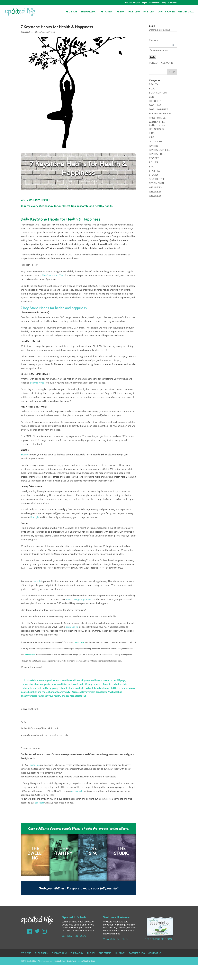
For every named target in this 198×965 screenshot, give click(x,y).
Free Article (157, 118)
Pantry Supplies (159, 150)
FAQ (164, 3)
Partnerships (154, 3)
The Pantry (105, 12)
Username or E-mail (159, 30)
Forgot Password (161, 63)
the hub (36, 581)
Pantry (153, 146)
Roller (153, 162)
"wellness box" (30, 654)
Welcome (26, 953)
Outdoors (155, 141)
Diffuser (155, 101)
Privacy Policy (59, 961)
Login (144, 3)
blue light (35, 517)
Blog (22, 32)
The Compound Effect (53, 275)
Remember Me (159, 50)
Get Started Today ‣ (75, 936)
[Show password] (173, 45)
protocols (35, 764)
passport (39, 802)
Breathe (24, 454)
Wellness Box (186, 12)
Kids (151, 133)
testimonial (157, 183)
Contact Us (172, 3)
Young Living (72, 599)
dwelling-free (158, 109)
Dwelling (155, 105)
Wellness (43, 32)
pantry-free (157, 154)
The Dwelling (88, 12)
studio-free (157, 179)
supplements (86, 599)
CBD (151, 97)
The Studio (134, 12)
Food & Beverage (160, 113)
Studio (153, 175)
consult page (79, 642)
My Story (148, 12)
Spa (37, 32)
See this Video (37, 382)
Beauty (153, 84)
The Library (70, 12)
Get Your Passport (132, 3)
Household (156, 129)
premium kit (72, 626)
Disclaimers (71, 961)
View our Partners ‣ (116, 939)
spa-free (155, 171)
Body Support (30, 32)
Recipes (154, 158)
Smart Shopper (166, 12)
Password (154, 40)
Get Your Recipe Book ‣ (160, 939)
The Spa (120, 12)
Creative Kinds (89, 961)
